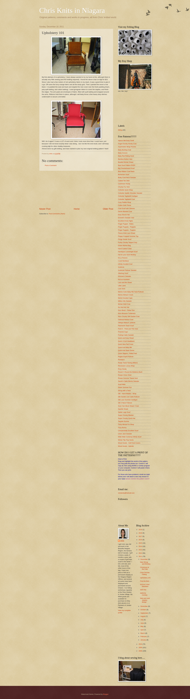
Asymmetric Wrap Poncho (127, 147)
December (144, 559)
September (144, 613)
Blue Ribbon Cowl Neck (126, 171)
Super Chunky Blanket (126, 415)
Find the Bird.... (145, 581)
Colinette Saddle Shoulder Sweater (130, 193)
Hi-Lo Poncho (122, 258)
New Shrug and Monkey (145, 563)
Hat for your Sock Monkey (127, 255)
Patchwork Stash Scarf (126, 326)
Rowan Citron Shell (124, 375)
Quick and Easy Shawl (126, 338)
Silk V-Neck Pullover (125, 403)
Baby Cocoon (122, 153)
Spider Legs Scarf (124, 412)
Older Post (108, 209)
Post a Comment (50, 165)
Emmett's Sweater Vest (126, 218)
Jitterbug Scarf (123, 273)
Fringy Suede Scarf (124, 239)
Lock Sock (121, 289)
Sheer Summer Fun (125, 387)
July (142, 620)
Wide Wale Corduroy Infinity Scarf (129, 437)
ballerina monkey (143, 594)
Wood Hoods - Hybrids (126, 446)
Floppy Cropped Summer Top (128, 236)
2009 (140, 647)
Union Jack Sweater (125, 434)
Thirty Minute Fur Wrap (126, 424)
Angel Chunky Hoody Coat (127, 144)
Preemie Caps (123, 332)
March (142, 633)
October (143, 610)
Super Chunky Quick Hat (126, 418)
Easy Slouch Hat (124, 215)
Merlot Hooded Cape (125, 298)
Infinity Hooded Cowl (125, 264)
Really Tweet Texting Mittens (128, 363)
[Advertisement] (76, 189)
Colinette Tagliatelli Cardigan (128, 196)
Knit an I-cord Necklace (144, 585)
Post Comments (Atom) (57, 214)
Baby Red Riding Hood (126, 156)
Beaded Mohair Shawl (125, 162)
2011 (140, 556)
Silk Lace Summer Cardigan (127, 400)
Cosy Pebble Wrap (124, 202)
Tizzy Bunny (122, 427)
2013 (140, 550)
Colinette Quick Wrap (125, 190)
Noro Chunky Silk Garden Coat (128, 316)
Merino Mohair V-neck (125, 295)
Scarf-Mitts (122, 384)
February (143, 636)
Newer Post (45, 209)
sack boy (143, 590)
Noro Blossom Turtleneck (126, 313)
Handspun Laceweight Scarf (128, 252)
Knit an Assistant (124, 279)
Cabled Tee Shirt (124, 181)
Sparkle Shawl (123, 409)
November (144, 606)
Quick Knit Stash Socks (126, 350)
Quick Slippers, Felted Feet (127, 353)
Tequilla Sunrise (123, 421)
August (143, 616)
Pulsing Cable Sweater (126, 335)
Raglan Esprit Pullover (125, 357)
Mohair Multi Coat (124, 304)
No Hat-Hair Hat (123, 307)
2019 (140, 529)
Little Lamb (122, 286)
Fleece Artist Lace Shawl (126, 233)
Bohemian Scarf (123, 174)
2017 (140, 536)
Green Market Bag (124, 245)
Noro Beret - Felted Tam (126, 310)
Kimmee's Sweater (124, 276)
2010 (140, 644)
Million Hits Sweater (125, 301)
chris (122, 541)
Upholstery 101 (145, 578)
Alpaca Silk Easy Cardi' (126, 140)
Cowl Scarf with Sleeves (126, 208)
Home (77, 209)
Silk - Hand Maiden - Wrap (127, 394)
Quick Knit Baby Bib (125, 347)
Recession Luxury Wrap (126, 366)
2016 (140, 540)
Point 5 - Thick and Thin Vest (128, 329)
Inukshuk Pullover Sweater (127, 270)
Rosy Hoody (122, 369)
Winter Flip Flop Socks (126, 440)
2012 (140, 553)
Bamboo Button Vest (125, 159)
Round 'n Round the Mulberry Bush (130, 372)
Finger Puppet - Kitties (125, 224)
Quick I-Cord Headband (126, 341)
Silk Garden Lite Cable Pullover (129, 397)
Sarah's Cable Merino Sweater (128, 381)
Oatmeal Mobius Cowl (125, 320)
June (142, 623)
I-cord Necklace (123, 261)
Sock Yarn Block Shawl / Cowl (128, 406)
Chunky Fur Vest (124, 187)
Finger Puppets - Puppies (127, 230)
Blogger (105, 694)
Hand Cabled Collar (125, 249)
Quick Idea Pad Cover (125, 344)
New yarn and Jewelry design (145, 600)
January (143, 640)
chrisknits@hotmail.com (126, 493)
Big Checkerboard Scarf (126, 168)
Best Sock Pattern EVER (126, 165)
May (142, 626)
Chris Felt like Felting (145, 573)
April (142, 630)
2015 (140, 543)
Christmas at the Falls (144, 568)
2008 (140, 651)
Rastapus (121, 360)
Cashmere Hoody (124, 184)
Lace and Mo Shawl (125, 282)
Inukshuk (121, 267)
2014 (140, 546)
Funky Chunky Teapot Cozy (127, 242)
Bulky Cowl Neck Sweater (127, 177)
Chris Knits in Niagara (72, 10)
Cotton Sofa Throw (124, 205)
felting (120, 130)
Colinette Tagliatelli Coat (126, 199)
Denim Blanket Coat (125, 211)
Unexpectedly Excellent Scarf (128, 431)
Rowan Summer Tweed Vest (128, 378)
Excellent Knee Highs (125, 221)
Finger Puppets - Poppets (127, 227)
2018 (140, 533)
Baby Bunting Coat (124, 150)
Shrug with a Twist (124, 390)
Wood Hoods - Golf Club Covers (129, 443)
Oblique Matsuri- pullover (126, 323)
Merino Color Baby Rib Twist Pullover (131, 292)
